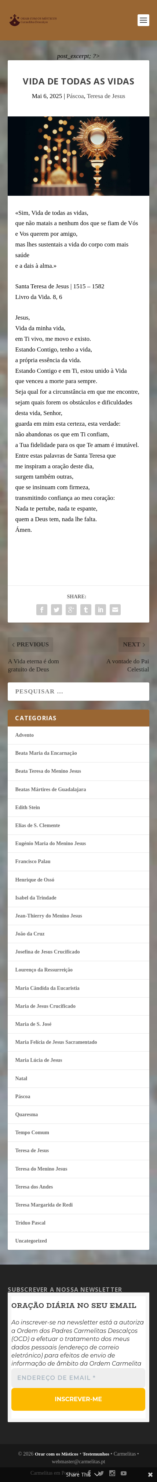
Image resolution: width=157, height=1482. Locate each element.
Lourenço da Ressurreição (44, 970)
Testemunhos (96, 1454)
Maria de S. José (33, 1024)
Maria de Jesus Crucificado (45, 1006)
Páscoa (75, 96)
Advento (24, 735)
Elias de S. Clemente (37, 825)
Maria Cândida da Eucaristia (47, 988)
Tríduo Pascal (30, 1223)
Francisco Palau (32, 861)
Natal (21, 1078)
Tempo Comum (32, 1132)
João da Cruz (29, 934)
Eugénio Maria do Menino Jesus (50, 843)
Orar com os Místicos (56, 1454)
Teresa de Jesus (106, 96)
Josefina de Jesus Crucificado (47, 952)
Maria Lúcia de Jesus (38, 1060)
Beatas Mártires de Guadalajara (50, 789)
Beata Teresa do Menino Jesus (48, 771)
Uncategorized (31, 1241)
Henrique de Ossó (34, 880)
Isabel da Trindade (35, 898)
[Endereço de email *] (78, 1378)
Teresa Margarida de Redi (44, 1205)
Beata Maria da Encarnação (46, 753)
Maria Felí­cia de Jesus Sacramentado (56, 1042)
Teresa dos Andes (34, 1187)
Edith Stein (27, 807)
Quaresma (26, 1114)
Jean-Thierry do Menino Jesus (48, 916)
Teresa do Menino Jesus (41, 1169)
